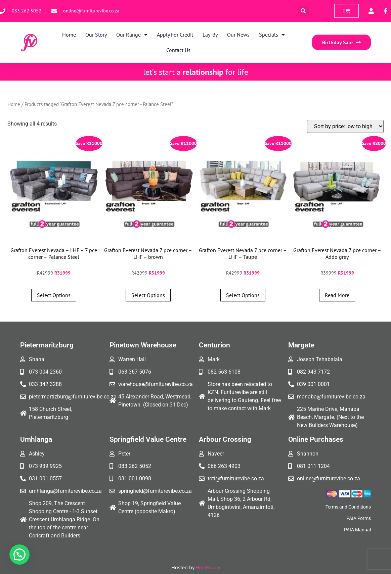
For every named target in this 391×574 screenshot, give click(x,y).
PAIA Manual (357, 529)
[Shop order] (345, 126)
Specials (272, 35)
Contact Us (178, 50)
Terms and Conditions (348, 507)
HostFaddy (207, 567)
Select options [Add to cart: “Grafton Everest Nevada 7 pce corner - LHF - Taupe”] (243, 295)
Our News (238, 34)
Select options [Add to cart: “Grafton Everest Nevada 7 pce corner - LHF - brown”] (148, 295)
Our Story (96, 34)
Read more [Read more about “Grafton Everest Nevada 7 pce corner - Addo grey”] (337, 295)
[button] (303, 11)
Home (69, 34)
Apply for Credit (175, 34)
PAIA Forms (358, 518)
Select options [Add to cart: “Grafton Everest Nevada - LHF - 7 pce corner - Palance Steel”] (54, 295)
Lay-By (210, 34)
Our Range (131, 35)
